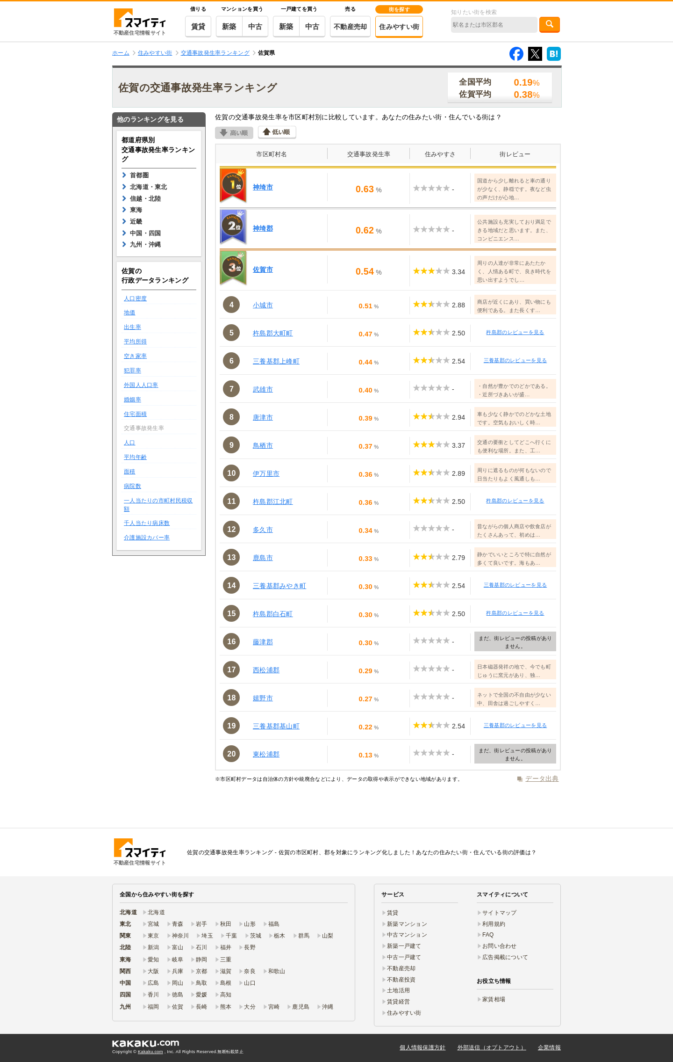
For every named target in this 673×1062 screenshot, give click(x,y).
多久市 (263, 529)
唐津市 (263, 417)
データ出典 (541, 778)
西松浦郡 (266, 670)
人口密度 (135, 298)
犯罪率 (132, 370)
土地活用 (398, 990)
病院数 (132, 486)
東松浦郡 (266, 754)
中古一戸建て (404, 957)
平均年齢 (135, 457)
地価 (130, 312)
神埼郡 (263, 228)
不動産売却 (350, 26)
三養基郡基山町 (276, 726)
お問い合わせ (499, 946)
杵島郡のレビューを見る (515, 332)
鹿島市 (263, 557)
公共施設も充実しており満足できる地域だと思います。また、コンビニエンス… (514, 230)
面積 (130, 471)
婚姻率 (132, 399)
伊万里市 (266, 473)
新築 (229, 26)
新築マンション (407, 924)
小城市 (263, 305)
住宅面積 (135, 414)
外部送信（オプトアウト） (492, 1047)
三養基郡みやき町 (279, 585)
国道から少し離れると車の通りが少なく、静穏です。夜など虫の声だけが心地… (514, 189)
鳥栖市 (263, 445)
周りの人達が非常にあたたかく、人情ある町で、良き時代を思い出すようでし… (514, 271)
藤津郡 (263, 642)
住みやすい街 (399, 26)
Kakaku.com (150, 1051)
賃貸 (198, 26)
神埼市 (263, 187)
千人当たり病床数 (147, 523)
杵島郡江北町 (273, 501)
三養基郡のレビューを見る (515, 360)
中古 (255, 26)
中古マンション (407, 934)
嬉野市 (263, 698)
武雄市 (263, 389)
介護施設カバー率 (147, 537)
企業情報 (549, 1047)
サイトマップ (499, 912)
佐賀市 (263, 269)
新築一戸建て (404, 946)
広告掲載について (505, 957)
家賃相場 (493, 999)
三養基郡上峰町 (276, 361)
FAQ (488, 934)
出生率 (132, 327)
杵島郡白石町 (273, 614)
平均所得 (135, 341)
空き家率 (135, 356)
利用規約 (493, 924)
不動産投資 (401, 979)
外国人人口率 (141, 385)
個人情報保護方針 (422, 1047)
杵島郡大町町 (273, 333)
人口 (130, 442)
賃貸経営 (398, 1001)
